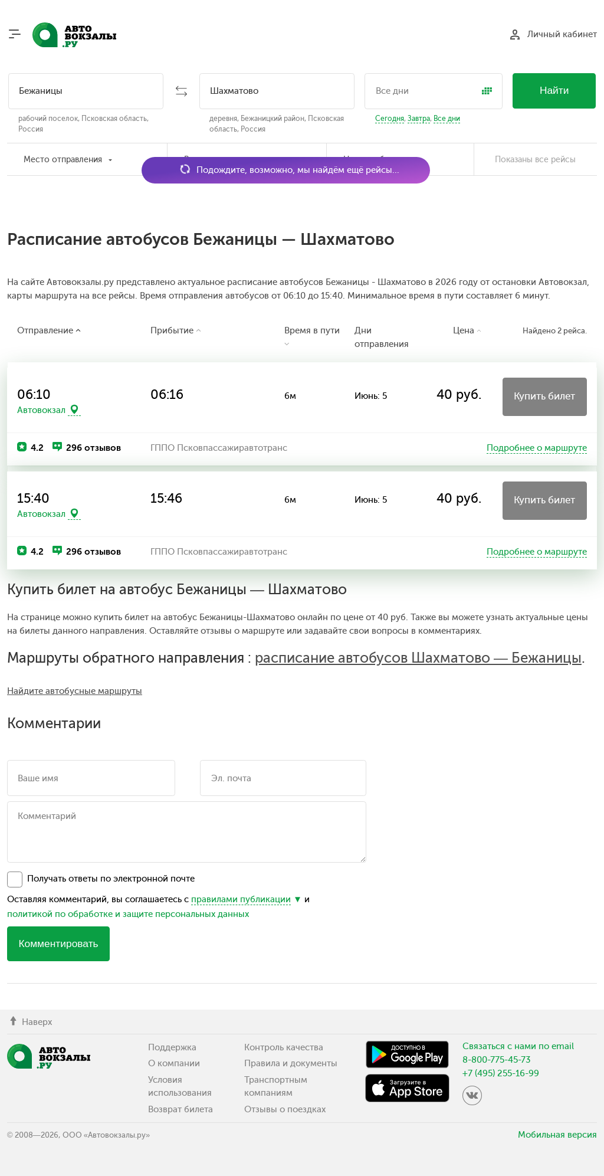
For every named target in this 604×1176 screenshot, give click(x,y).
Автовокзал (41, 410)
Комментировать (58, 943)
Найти (554, 90)
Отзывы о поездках (285, 1109)
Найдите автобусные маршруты (74, 691)
